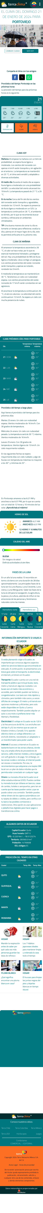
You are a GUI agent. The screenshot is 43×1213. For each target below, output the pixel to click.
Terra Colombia (21, 1128)
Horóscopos (21, 1133)
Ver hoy (30, 51)
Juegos (39, 1133)
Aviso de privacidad (26, 1164)
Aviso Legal (13, 1164)
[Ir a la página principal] (14, 4)
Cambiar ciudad (13, 51)
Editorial (28, 1143)
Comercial (15, 1143)
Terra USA (5, 1133)
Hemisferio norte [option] (10, 609)
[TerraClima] (34, 4)
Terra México (36, 1128)
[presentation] (38, 113)
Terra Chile (5, 1128)
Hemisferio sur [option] (29, 609)
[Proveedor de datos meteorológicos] (21, 1191)
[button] (39, 4)
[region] (21, 62)
